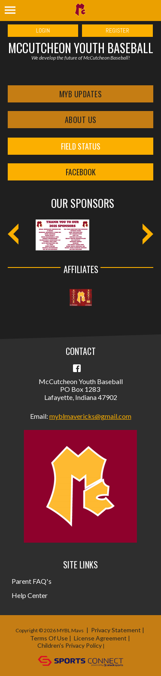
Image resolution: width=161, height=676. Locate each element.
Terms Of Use (49, 638)
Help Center (30, 595)
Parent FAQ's (32, 581)
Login (43, 30)
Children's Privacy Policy (69, 645)
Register (117, 30)
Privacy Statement (116, 630)
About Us (81, 119)
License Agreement (100, 638)
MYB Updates (80, 93)
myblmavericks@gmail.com (90, 416)
